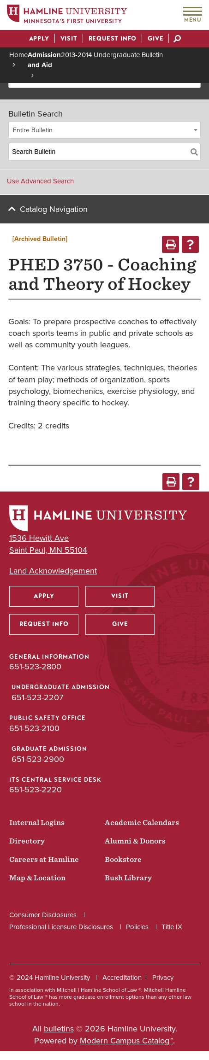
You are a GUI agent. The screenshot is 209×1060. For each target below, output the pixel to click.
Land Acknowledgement (53, 571)
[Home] (67, 15)
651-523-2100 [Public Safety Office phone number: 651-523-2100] (34, 728)
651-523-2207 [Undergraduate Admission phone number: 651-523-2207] (37, 697)
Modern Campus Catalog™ (126, 1041)
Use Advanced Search (40, 181)
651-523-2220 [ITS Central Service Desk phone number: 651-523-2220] (35, 790)
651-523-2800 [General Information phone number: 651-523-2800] (35, 667)
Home (18, 55)
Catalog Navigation (54, 209)
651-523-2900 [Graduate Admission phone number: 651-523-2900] (38, 759)
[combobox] (104, 130)
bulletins (59, 1029)
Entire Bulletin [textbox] (33, 130)
